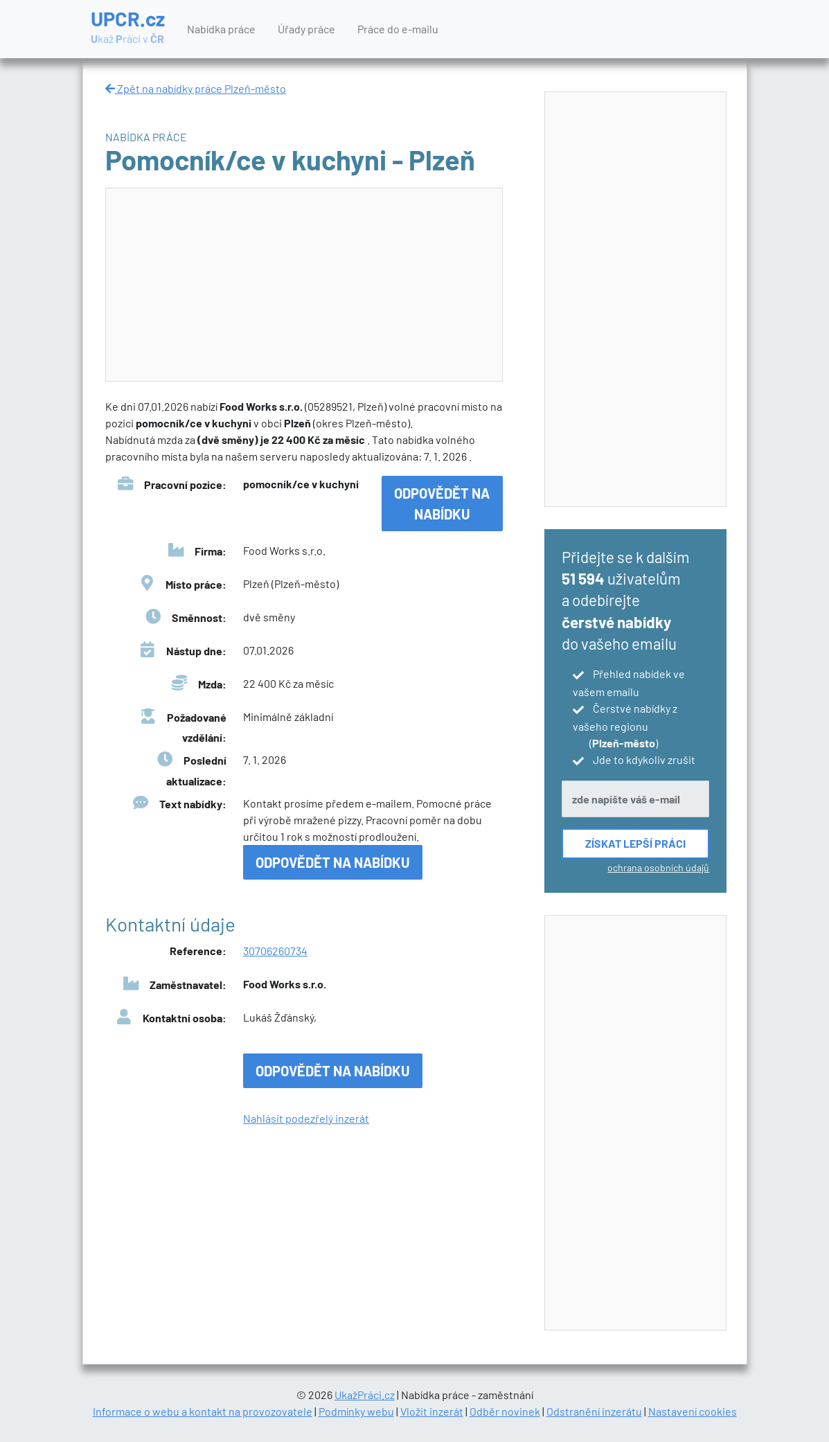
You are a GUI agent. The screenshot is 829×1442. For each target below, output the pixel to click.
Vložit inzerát (431, 1411)
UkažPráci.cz (365, 1394)
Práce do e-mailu (397, 28)
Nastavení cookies (692, 1411)
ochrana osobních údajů (658, 867)
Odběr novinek (505, 1411)
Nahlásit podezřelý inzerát (306, 1118)
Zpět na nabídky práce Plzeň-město (195, 88)
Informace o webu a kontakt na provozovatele (202, 1411)
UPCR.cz (128, 27)
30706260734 (275, 950)
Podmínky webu (356, 1411)
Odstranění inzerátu (594, 1411)
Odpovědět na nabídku (442, 503)
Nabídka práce (221, 28)
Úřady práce (306, 28)
